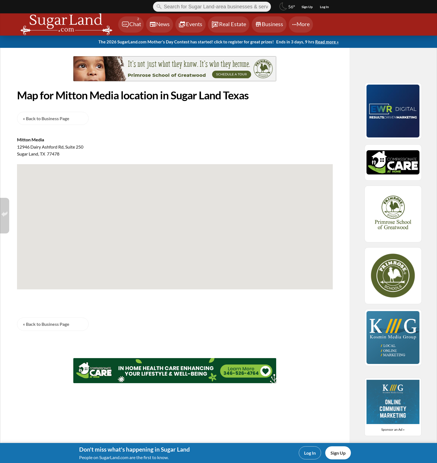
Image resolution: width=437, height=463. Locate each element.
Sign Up (338, 452)
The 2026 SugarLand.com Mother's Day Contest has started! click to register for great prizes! (218, 42)
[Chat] (131, 24)
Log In (310, 452)
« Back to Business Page (46, 118)
